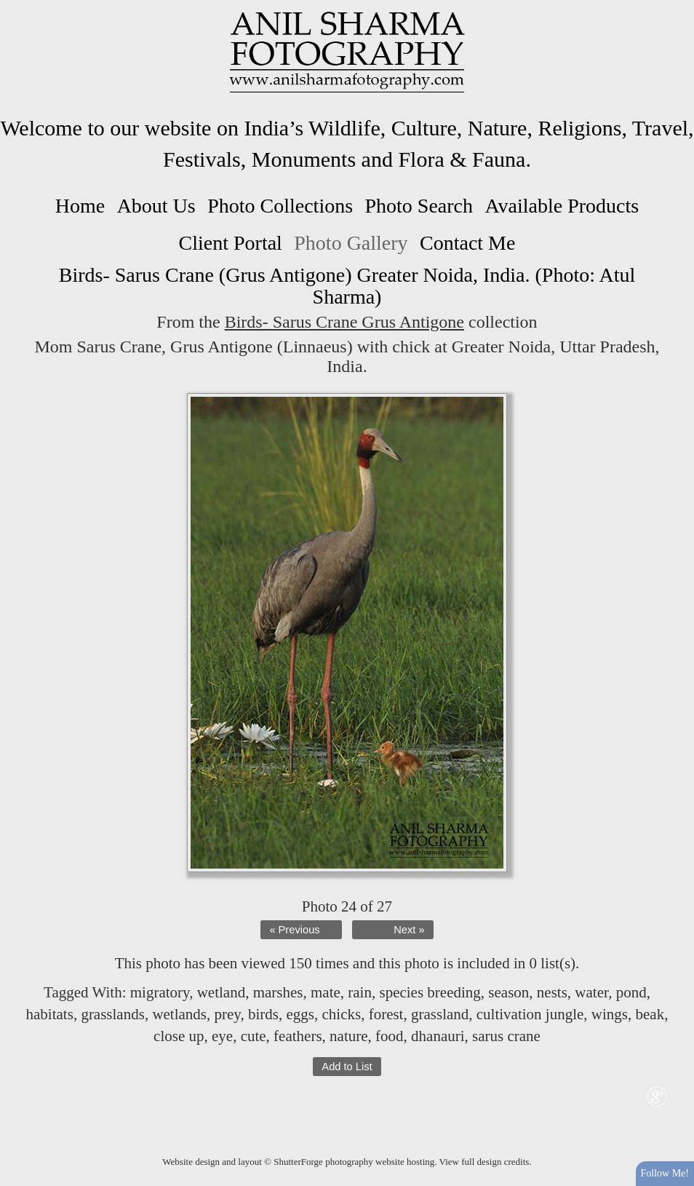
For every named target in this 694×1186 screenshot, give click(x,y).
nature (348, 1036)
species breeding (429, 992)
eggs (300, 1014)
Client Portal (230, 243)
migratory (159, 992)
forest (386, 1014)
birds (263, 1014)
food (389, 1036)
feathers (298, 1036)
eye (222, 1036)
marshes (278, 992)
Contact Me (467, 243)
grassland (439, 1014)
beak (650, 1014)
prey (228, 1014)
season (508, 992)
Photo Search (418, 205)
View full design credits (484, 1161)
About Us (156, 205)
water (591, 992)
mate (325, 992)
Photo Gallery (350, 243)
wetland (221, 992)
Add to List (347, 1066)
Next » (409, 930)
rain (360, 992)
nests (552, 992)
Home (80, 205)
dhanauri (437, 1036)
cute (253, 1036)
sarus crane (506, 1036)
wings (609, 1014)
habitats (49, 1014)
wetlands (179, 1014)
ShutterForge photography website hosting (354, 1161)
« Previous (294, 930)
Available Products (561, 205)
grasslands (113, 1014)
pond (631, 992)
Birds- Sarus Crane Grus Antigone (344, 321)
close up (178, 1036)
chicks (341, 1014)
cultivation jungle (530, 1014)
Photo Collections (280, 205)
